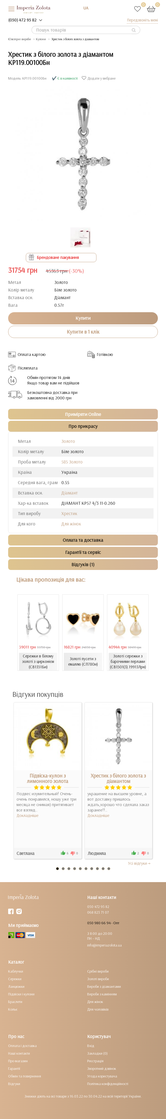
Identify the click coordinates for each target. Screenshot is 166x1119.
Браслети (15, 1001)
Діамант (69, 493)
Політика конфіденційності (107, 1083)
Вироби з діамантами (104, 986)
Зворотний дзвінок (101, 1068)
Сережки (14, 978)
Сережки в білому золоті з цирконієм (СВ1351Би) (38, 661)
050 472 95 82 (98, 906)
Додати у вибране (99, 78)
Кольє (12, 1009)
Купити (83, 318)
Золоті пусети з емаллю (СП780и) (83, 661)
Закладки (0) (97, 1053)
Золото (68, 441)
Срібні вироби (98, 971)
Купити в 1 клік (83, 331)
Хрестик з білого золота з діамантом (118, 778)
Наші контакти (19, 1053)
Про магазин (18, 1060)
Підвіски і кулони (21, 994)
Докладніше (28, 815)
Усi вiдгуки (139, 863)
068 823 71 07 (98, 912)
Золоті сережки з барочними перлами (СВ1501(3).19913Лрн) (128, 661)
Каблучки (15, 971)
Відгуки (14, 1083)
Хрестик (69, 513)
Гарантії (14, 1068)
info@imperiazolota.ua (104, 945)
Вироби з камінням (102, 994)
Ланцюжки (16, 986)
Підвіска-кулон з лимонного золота (47, 778)
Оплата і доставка (22, 1045)
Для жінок (71, 523)
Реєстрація (95, 1060)
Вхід (90, 1045)
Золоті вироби (98, 978)
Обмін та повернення (24, 1076)
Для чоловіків (97, 1009)
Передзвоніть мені (142, 20)
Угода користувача (102, 1076)
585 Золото (72, 462)
